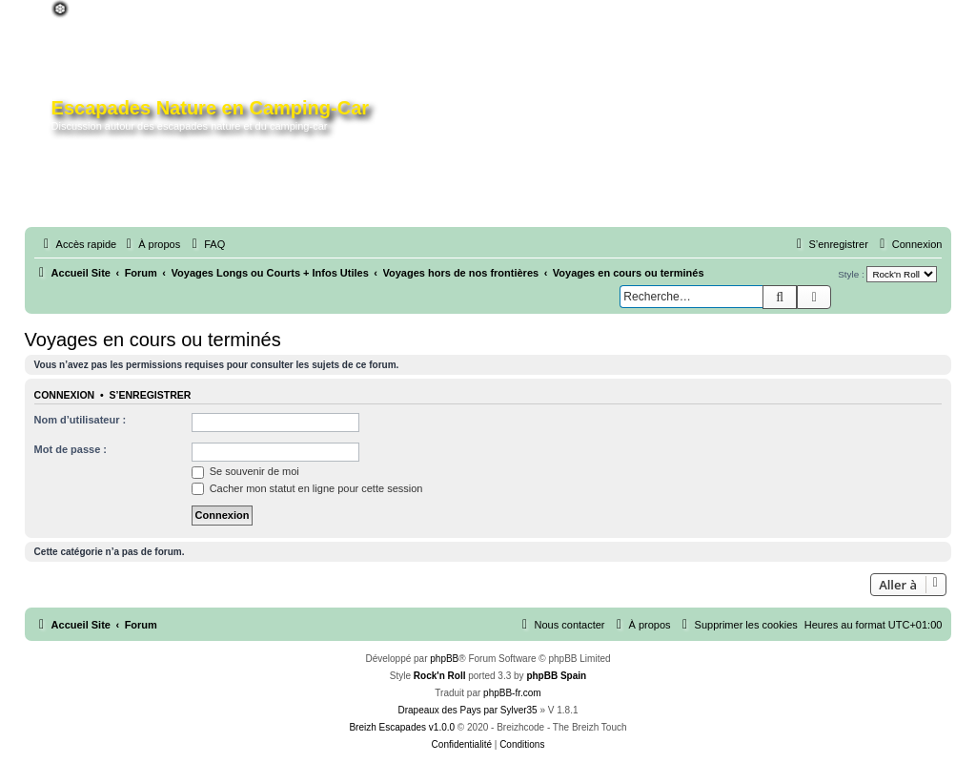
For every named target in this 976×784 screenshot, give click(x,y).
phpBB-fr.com (512, 693)
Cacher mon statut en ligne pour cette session (307, 488)
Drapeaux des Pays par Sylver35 (467, 710)
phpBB (444, 658)
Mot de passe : (70, 449)
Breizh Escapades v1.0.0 (402, 727)
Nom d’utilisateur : (80, 419)
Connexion (64, 395)
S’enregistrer (151, 395)
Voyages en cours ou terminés (153, 339)
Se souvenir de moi (245, 471)
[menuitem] (150, 244)
